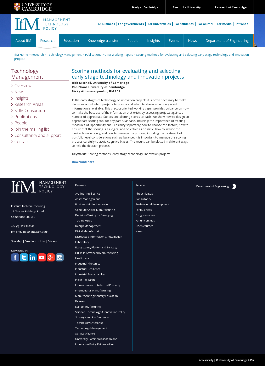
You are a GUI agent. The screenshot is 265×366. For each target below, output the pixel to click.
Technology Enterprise (89, 323)
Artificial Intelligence (87, 193)
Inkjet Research (85, 280)
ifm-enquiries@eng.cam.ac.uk (29, 232)
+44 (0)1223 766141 (22, 226)
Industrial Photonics (87, 263)
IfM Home (21, 55)
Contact (22, 141)
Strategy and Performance (92, 317)
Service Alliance (85, 333)
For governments (131, 24)
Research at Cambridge (231, 7)
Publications (93, 55)
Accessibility (206, 360)
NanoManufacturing (88, 306)
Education (71, 40)
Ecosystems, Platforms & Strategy (96, 247)
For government (146, 215)
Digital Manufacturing (88, 231)
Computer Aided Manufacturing (95, 210)
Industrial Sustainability (90, 274)
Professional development (152, 204)
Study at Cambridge (144, 7)
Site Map (16, 241)
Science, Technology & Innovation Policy (100, 312)
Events (174, 40)
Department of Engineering (227, 40)
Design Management (88, 226)
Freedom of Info (35, 241)
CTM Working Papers (119, 55)
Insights (153, 40)
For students (184, 24)
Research (49, 40)
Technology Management (64, 55)
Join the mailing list (32, 129)
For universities (159, 24)
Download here (83, 162)
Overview (23, 85)
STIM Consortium (30, 110)
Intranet (242, 24)
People (133, 40)
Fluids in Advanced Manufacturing (96, 253)
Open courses (144, 226)
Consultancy (143, 199)
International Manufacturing (93, 290)
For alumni (205, 24)
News (192, 40)
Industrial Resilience (88, 269)
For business (105, 24)
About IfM (23, 40)
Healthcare (82, 258)
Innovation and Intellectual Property (97, 285)
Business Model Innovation (92, 204)
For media (224, 24)
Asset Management (87, 199)
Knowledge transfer (103, 40)
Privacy (52, 241)
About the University (187, 7)
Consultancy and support (38, 135)
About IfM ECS (144, 193)
